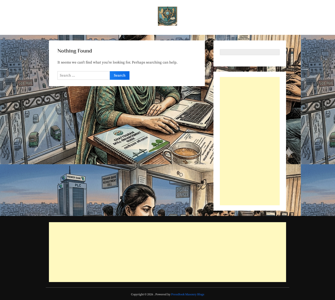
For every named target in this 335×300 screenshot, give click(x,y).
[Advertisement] (250, 141)
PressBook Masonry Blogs (187, 294)
